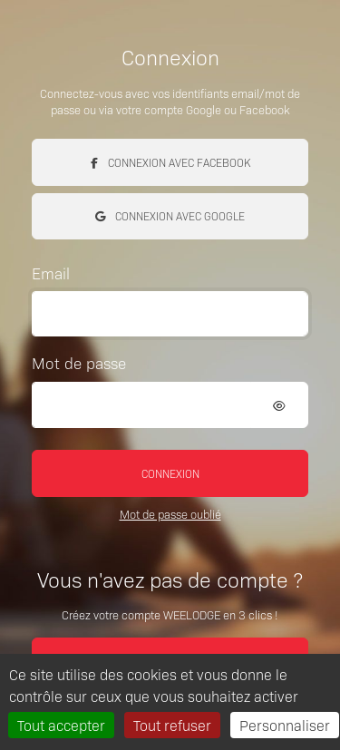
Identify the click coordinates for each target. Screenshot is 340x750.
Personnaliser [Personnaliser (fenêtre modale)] (284, 725)
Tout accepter (61, 725)
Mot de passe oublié (170, 513)
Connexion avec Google (170, 215)
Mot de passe (79, 362)
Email (51, 272)
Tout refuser (172, 725)
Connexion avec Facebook (170, 162)
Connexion (170, 473)
